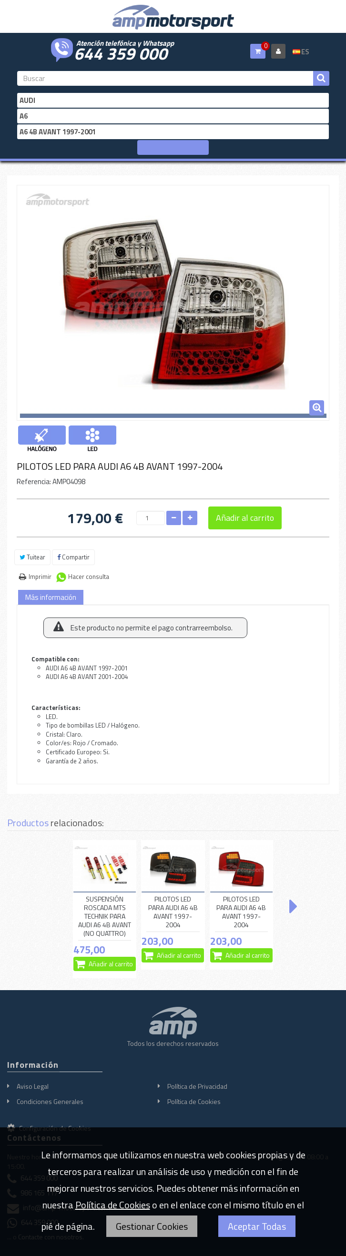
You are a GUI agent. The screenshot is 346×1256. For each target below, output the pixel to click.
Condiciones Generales (50, 1101)
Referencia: (34, 481)
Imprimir (40, 576)
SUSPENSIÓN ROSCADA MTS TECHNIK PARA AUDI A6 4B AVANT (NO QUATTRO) (104, 916)
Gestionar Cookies (152, 1226)
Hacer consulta (88, 576)
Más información (50, 597)
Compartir (73, 557)
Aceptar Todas (257, 1226)
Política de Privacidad (197, 1086)
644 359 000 (120, 52)
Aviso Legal (33, 1086)
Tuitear (32, 557)
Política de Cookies (194, 1101)
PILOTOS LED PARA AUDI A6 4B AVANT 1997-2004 (173, 912)
